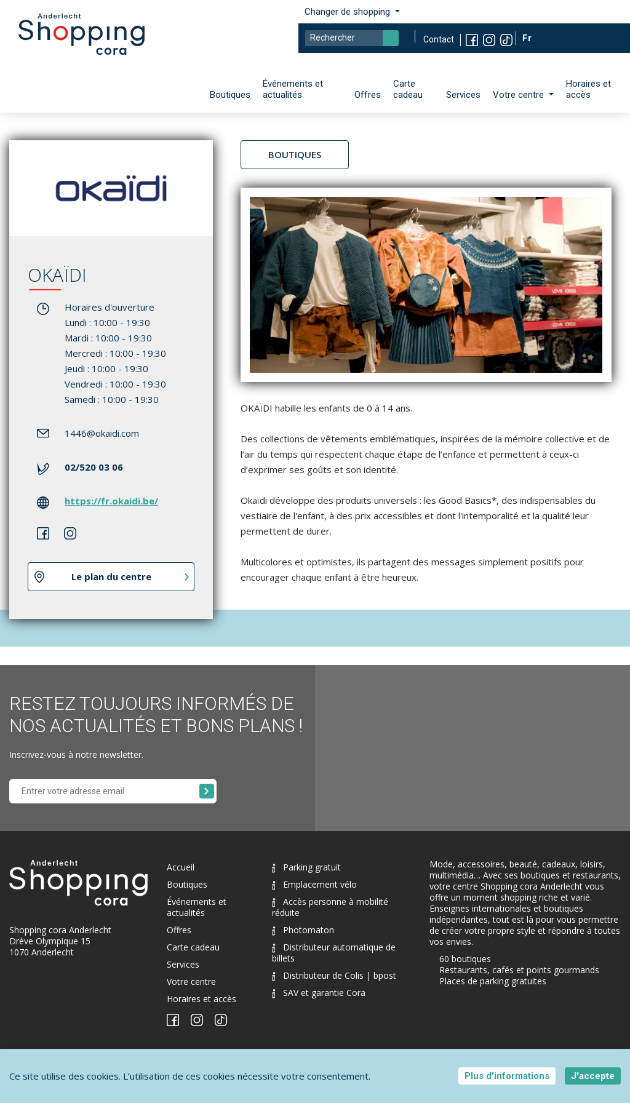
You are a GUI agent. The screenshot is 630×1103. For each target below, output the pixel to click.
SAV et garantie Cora (318, 992)
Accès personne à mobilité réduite (330, 907)
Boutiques (230, 94)
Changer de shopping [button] (349, 11)
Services (463, 94)
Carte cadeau (408, 89)
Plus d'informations (507, 1075)
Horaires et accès (588, 89)
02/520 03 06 (94, 467)
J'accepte (593, 1075)
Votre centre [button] (519, 94)
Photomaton (303, 930)
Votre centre (191, 981)
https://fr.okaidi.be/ (111, 501)
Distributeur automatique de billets (334, 952)
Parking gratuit (306, 867)
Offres (367, 94)
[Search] (352, 38)
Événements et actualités (293, 89)
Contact (438, 39)
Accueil (180, 867)
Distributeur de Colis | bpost (334, 975)
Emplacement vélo (314, 884)
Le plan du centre (111, 576)
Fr (528, 38)
